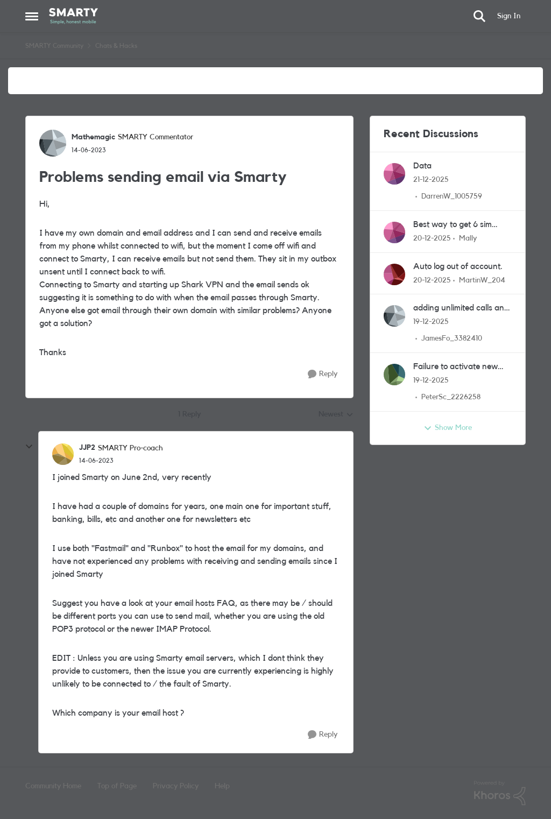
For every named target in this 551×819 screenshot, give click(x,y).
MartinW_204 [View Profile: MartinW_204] (482, 280)
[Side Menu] (32, 16)
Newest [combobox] (336, 415)
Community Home (53, 786)
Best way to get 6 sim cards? (452, 225)
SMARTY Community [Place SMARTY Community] (54, 46)
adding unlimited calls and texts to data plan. (461, 308)
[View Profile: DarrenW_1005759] (394, 174)
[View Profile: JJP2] (63, 454)
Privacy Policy (176, 786)
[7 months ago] (431, 180)
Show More (447, 428)
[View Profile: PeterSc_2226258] (394, 374)
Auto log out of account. (458, 266)
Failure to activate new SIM (455, 367)
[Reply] (323, 374)
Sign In (508, 16)
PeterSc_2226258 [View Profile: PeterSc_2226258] (451, 397)
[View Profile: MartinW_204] (394, 274)
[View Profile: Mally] (394, 232)
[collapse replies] (29, 446)
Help (222, 786)
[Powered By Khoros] (500, 793)
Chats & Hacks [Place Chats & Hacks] (116, 46)
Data (422, 165)
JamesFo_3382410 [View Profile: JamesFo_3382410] (451, 338)
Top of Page (117, 786)
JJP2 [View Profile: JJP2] (87, 447)
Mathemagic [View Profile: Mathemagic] (93, 137)
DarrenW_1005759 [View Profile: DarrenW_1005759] (451, 196)
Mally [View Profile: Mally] (468, 238)
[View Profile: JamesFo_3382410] (394, 316)
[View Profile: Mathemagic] (52, 143)
